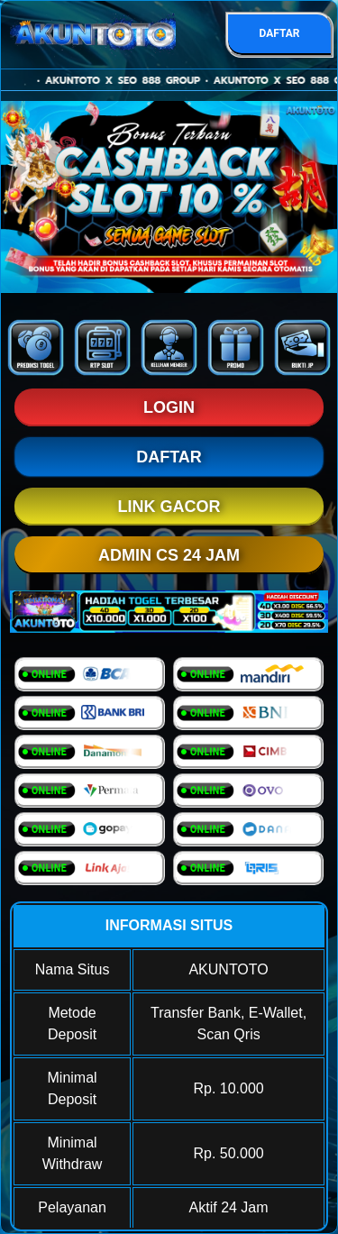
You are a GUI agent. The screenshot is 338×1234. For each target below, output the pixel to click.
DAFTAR (279, 33)
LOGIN (169, 407)
